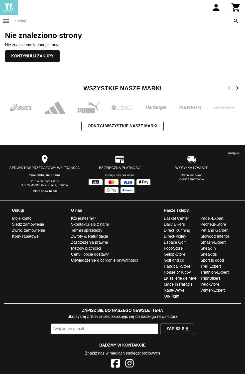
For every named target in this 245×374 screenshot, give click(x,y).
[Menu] (6, 21)
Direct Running (177, 230)
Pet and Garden (214, 230)
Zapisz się (177, 329)
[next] (237, 88)
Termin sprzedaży (86, 230)
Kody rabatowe (25, 236)
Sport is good (212, 260)
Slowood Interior (214, 236)
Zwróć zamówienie (191, 179)
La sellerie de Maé (180, 278)
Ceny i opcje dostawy (90, 254)
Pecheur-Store (213, 224)
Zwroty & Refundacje (89, 236)
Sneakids (208, 254)
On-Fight (171, 296)
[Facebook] (116, 364)
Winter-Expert (212, 290)
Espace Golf (174, 242)
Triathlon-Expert (214, 272)
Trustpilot (233, 153)
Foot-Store (173, 248)
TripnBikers (210, 278)
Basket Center (176, 218)
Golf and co (174, 260)
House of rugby (177, 272)
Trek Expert (210, 266)
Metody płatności (86, 248)
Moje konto (21, 218)
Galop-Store (174, 254)
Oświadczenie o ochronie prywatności (104, 260)
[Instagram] (129, 364)
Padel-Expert (212, 218)
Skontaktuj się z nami (44, 175)
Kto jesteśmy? (83, 218)
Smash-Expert (213, 242)
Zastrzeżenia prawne (89, 242)
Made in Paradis (178, 284)
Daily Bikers (174, 224)
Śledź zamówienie (28, 224)
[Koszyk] (236, 7)
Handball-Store (177, 266)
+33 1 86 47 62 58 (44, 191)
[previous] (229, 88)
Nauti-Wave (174, 290)
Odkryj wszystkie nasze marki (122, 126)
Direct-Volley (175, 236)
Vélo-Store (209, 284)
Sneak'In (208, 248)
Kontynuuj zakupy (32, 56)
